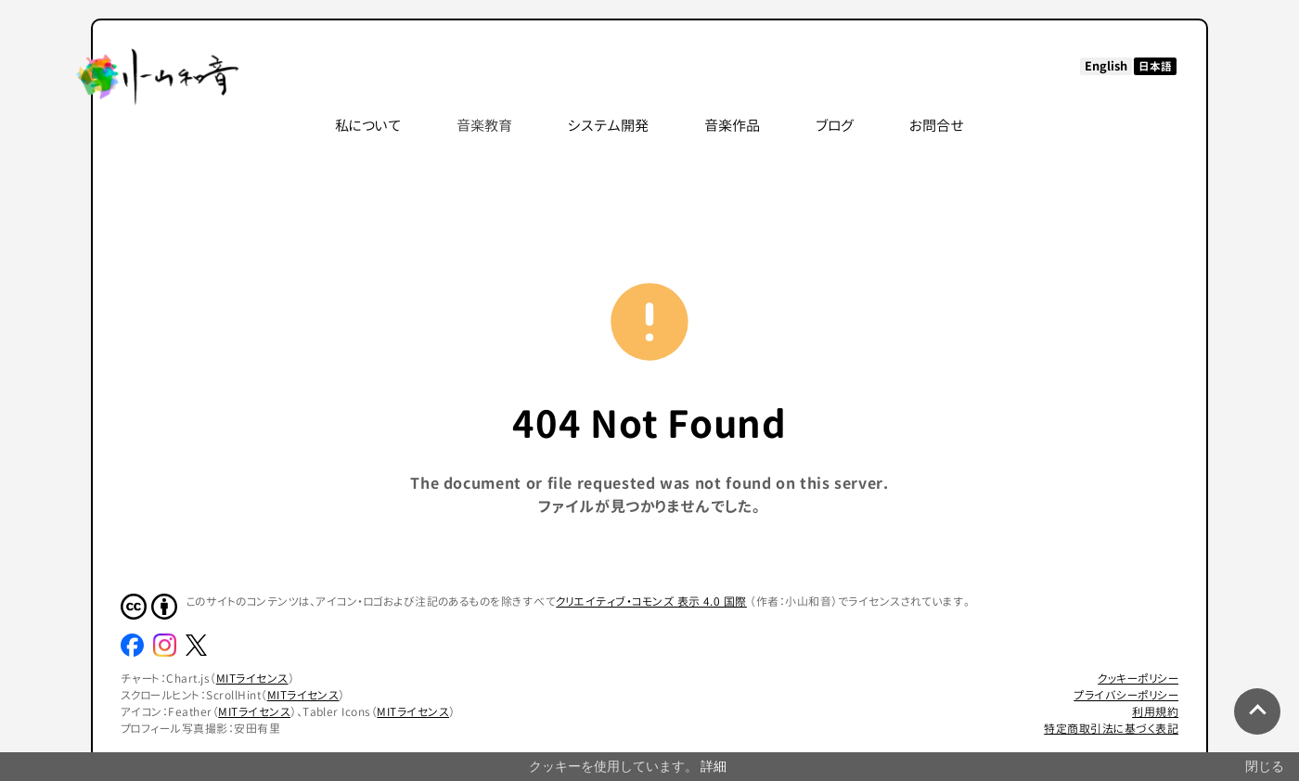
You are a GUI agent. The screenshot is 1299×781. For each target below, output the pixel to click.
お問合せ (936, 125)
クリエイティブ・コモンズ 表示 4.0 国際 (651, 601)
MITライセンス (252, 678)
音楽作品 (732, 125)
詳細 (714, 766)
